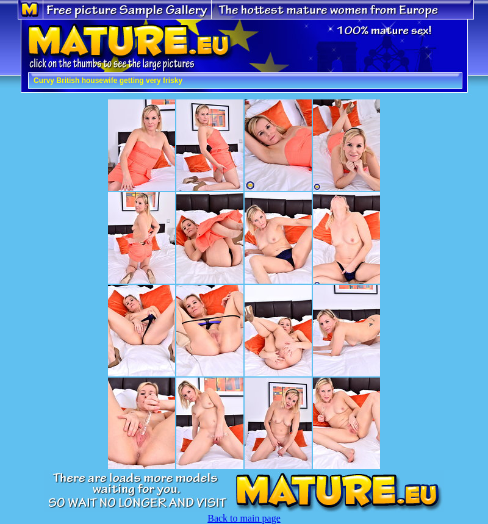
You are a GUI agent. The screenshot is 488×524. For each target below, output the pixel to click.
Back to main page (244, 518)
